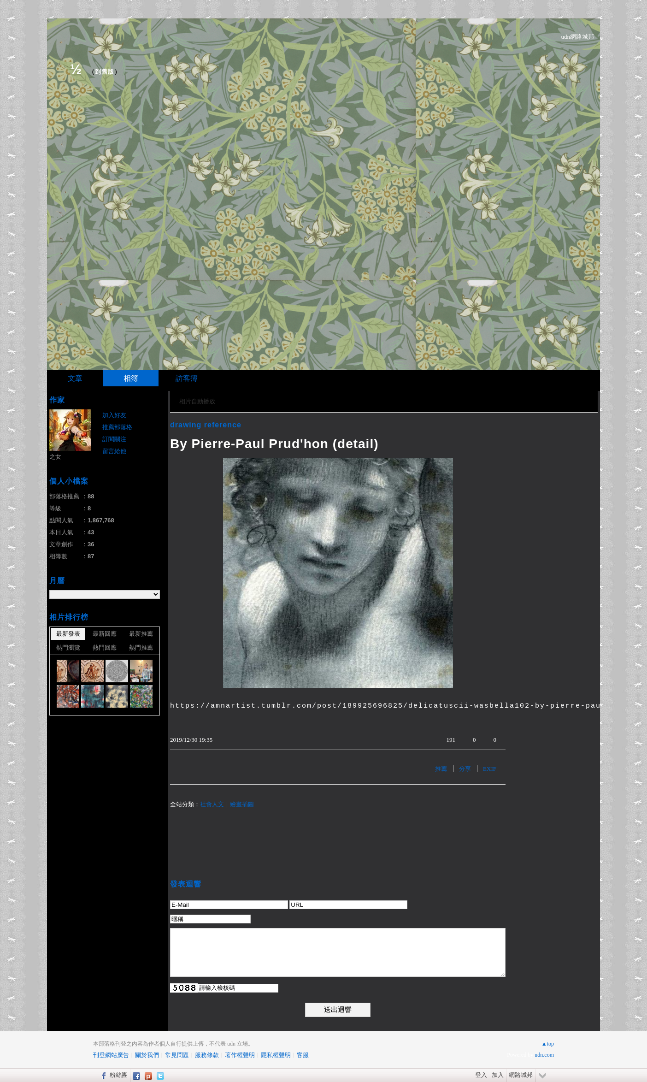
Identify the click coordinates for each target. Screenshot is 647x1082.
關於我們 (147, 1055)
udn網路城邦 (577, 36)
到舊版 (104, 71)
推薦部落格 (117, 427)
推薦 (441, 768)
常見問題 (177, 1055)
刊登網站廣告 (111, 1055)
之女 (55, 456)
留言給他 (114, 451)
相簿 (131, 378)
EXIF (489, 768)
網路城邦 (521, 1074)
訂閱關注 (114, 439)
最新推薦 (141, 633)
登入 (481, 1074)
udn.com (544, 1055)
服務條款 (207, 1055)
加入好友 (114, 415)
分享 (465, 768)
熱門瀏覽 (68, 647)
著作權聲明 (240, 1055)
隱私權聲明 (276, 1055)
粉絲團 (119, 1074)
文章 (75, 378)
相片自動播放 (197, 401)
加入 (498, 1074)
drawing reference (205, 425)
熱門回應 (105, 647)
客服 (303, 1055)
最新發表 (68, 633)
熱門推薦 (141, 647)
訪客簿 (187, 378)
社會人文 (212, 804)
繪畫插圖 (242, 804)
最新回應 (105, 633)
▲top (547, 1044)
